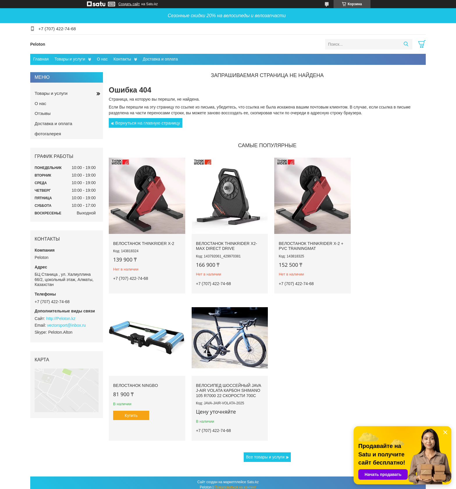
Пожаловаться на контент (235, 483)
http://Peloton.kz (60, 318)
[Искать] (405, 44)
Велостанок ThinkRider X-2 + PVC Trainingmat (307, 244)
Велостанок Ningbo (378, 241)
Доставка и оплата (160, 59)
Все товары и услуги (265, 453)
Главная (41, 59)
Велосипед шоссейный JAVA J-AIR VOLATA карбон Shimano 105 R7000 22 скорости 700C (145, 386)
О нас (102, 59)
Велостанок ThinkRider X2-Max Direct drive (224, 244)
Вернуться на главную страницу (147, 122)
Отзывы (43, 113)
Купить (373, 271)
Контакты (122, 59)
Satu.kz (253, 478)
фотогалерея (48, 133)
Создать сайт (129, 4)
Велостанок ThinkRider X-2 (143, 241)
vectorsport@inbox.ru (66, 325)
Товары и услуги (69, 59)
